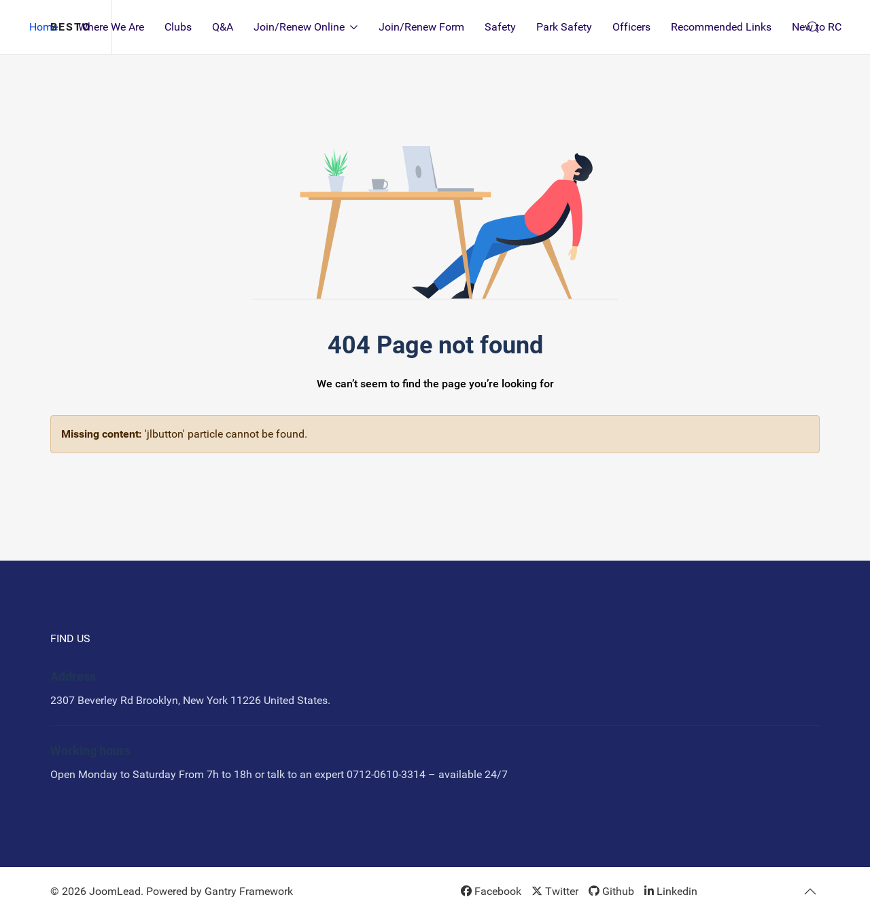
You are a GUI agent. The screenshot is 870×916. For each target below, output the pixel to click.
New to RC (816, 26)
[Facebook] (491, 891)
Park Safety (564, 26)
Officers (631, 26)
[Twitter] (555, 891)
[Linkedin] (670, 891)
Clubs (178, 26)
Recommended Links (721, 26)
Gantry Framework (249, 891)
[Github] (611, 891)
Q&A (222, 26)
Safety (500, 26)
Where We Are (111, 26)
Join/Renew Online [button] (306, 26)
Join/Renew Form (421, 26)
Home (43, 26)
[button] (810, 891)
